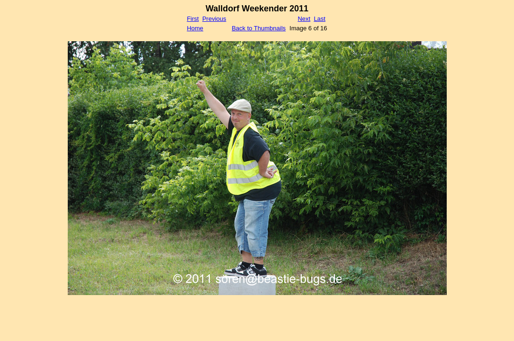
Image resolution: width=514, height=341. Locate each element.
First (192, 18)
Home (195, 28)
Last (319, 18)
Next (304, 18)
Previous (214, 18)
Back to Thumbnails (259, 28)
